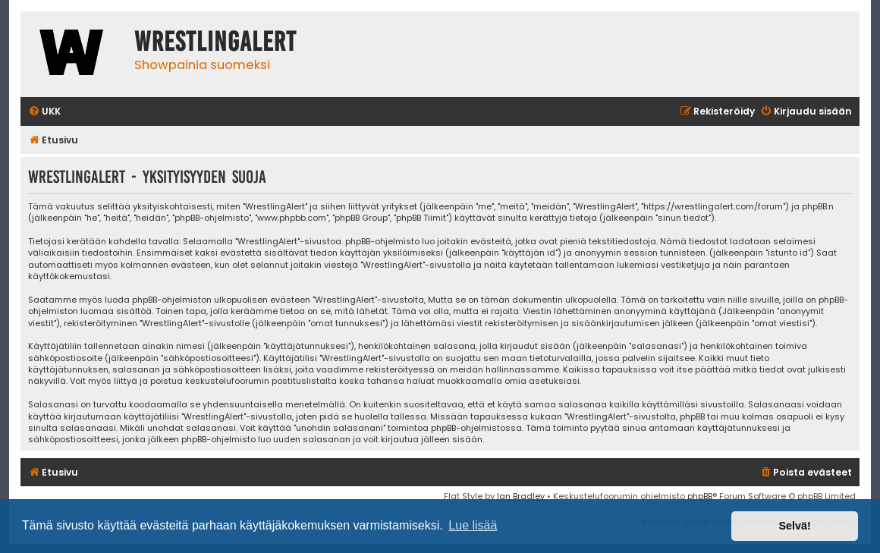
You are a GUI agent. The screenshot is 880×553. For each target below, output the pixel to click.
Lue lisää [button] (472, 525)
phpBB (699, 496)
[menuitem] (44, 112)
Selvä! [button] (794, 526)
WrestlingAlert (215, 42)
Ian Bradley (521, 496)
